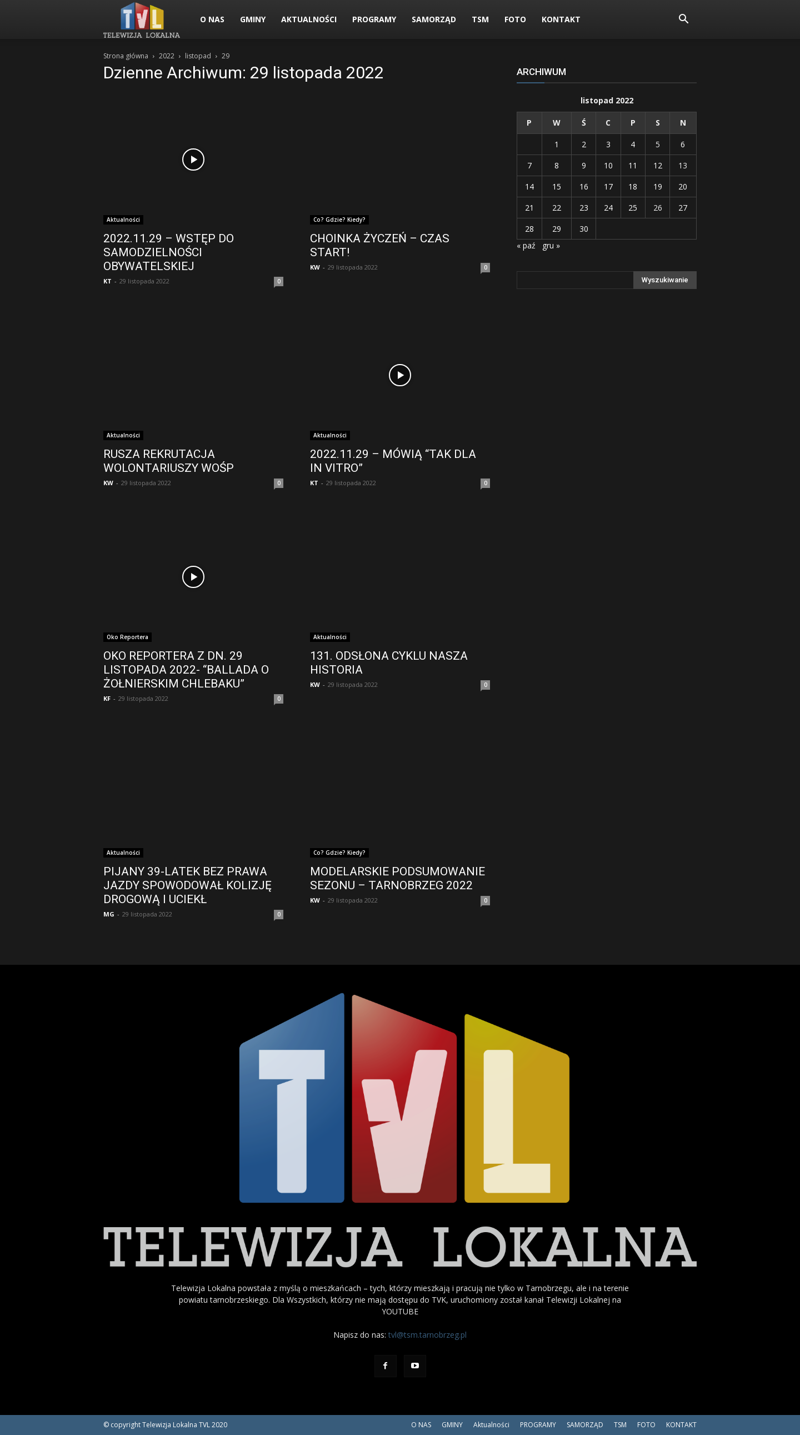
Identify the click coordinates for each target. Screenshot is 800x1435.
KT (107, 281)
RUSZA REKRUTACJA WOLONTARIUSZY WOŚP (168, 461)
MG (108, 914)
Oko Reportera (127, 637)
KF (107, 698)
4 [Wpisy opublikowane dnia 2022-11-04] (633, 144)
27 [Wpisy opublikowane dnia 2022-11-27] (682, 207)
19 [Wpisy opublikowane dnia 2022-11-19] (657, 186)
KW (315, 267)
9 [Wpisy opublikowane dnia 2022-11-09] (584, 165)
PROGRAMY (374, 19)
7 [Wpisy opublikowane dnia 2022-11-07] (529, 165)
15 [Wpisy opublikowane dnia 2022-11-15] (556, 186)
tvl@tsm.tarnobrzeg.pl (427, 1334)
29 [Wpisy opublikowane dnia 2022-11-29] (556, 228)
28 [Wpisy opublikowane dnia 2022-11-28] (529, 228)
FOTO (515, 19)
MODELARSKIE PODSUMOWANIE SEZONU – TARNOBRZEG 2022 (397, 878)
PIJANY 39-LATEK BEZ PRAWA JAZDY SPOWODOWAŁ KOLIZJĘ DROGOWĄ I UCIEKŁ (187, 885)
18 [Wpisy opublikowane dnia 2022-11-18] (632, 186)
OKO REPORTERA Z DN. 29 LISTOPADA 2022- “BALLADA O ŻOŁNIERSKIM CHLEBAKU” (186, 669)
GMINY (253, 19)
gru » (551, 245)
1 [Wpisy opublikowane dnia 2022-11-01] (556, 144)
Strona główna (125, 56)
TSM (480, 19)
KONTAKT (561, 19)
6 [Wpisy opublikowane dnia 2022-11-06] (683, 144)
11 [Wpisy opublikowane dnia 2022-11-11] (632, 165)
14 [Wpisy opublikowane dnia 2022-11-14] (529, 186)
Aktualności (309, 19)
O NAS (212, 19)
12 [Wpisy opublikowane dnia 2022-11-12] (657, 165)
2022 (166, 56)
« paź (526, 245)
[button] (683, 20)
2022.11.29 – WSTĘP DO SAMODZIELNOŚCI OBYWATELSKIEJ (168, 252)
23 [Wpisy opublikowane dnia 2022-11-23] (583, 207)
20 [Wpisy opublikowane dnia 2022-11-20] (682, 186)
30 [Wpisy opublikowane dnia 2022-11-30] (583, 228)
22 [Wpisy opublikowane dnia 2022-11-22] (556, 207)
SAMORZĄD (434, 19)
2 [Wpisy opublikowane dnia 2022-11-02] (584, 144)
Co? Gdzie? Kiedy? (339, 219)
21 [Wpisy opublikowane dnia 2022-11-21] (529, 207)
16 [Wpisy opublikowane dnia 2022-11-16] (583, 186)
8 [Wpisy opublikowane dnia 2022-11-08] (556, 165)
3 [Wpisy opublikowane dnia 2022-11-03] (608, 144)
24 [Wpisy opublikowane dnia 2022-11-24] (608, 207)
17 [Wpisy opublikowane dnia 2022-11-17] (608, 186)
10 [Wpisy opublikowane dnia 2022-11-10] (608, 165)
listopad (198, 56)
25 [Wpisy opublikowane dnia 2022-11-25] (632, 207)
